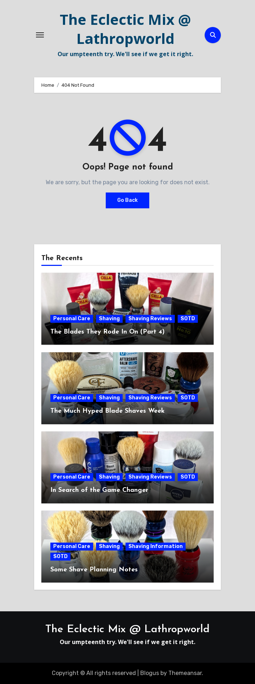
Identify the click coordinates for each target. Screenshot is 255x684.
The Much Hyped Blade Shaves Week (107, 411)
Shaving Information (155, 546)
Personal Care (71, 319)
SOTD (188, 319)
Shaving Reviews (150, 319)
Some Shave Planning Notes (94, 569)
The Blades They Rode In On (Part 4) (107, 332)
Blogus (149, 673)
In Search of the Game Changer (99, 490)
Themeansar (185, 673)
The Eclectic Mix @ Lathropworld (125, 28)
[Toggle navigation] (40, 35)
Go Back (127, 200)
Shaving (109, 319)
